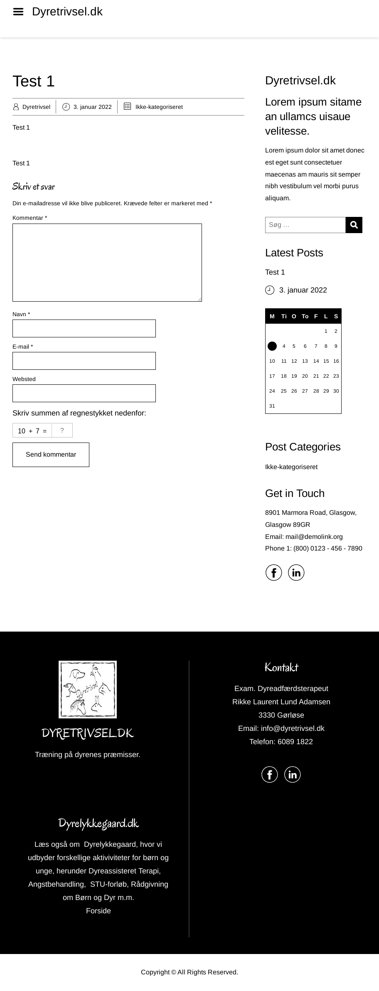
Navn (21, 314)
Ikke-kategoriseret (159, 106)
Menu (21, 11)
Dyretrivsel (36, 106)
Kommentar (29, 217)
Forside (98, 911)
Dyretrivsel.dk (67, 11)
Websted (24, 379)
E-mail (22, 346)
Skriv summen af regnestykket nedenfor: (79, 413)
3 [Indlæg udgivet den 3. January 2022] (272, 348)
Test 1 (275, 272)
